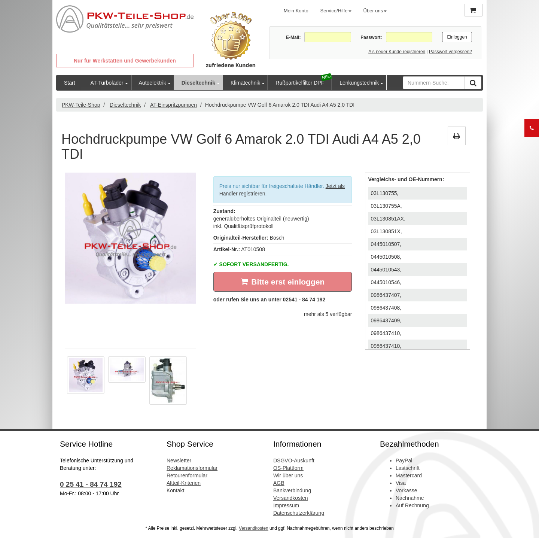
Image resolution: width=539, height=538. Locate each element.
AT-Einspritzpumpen (173, 105)
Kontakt (175, 490)
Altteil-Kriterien (184, 483)
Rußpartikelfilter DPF (299, 83)
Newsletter (179, 460)
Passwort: (371, 37)
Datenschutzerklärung (298, 513)
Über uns (375, 10)
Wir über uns (288, 475)
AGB (278, 483)
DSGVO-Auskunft (293, 460)
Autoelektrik (152, 83)
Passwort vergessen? (450, 51)
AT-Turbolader (107, 83)
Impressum (286, 505)
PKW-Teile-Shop (81, 105)
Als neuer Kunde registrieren (396, 51)
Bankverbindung (292, 490)
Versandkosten (290, 498)
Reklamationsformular (192, 468)
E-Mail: (293, 37)
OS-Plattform (288, 468)
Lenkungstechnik (359, 83)
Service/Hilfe (335, 10)
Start (69, 83)
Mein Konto (296, 10)
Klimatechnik (245, 83)
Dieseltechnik (198, 83)
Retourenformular (187, 475)
